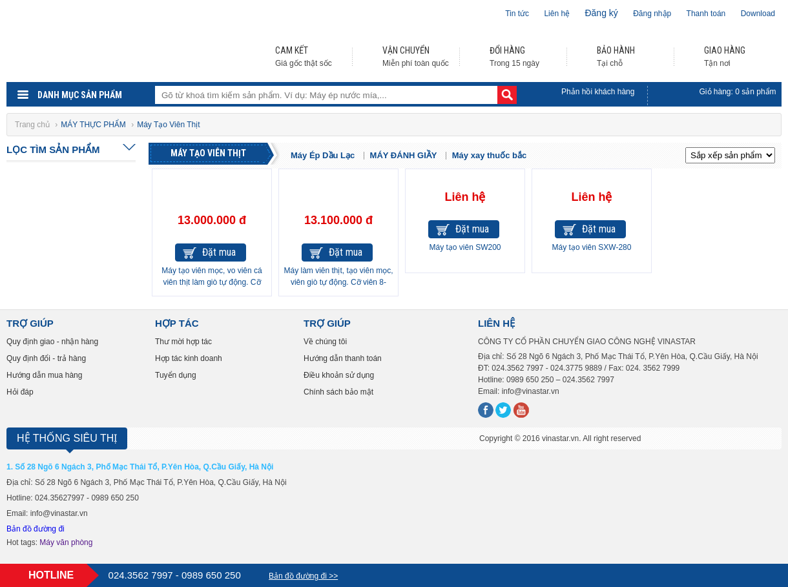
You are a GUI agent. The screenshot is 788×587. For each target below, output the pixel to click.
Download (758, 13)
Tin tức (517, 13)
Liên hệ (557, 13)
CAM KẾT (291, 50)
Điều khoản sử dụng (339, 375)
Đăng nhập (652, 13)
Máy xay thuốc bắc (489, 155)
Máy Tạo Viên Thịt (208, 153)
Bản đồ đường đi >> (303, 576)
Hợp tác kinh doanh (188, 358)
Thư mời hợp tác (183, 341)
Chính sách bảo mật (338, 391)
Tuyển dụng (175, 375)
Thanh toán (706, 13)
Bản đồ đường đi (35, 528)
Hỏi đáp (20, 391)
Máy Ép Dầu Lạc (323, 155)
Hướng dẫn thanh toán (343, 358)
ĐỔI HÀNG (507, 50)
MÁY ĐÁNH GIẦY (403, 155)
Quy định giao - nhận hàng (52, 341)
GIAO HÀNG (724, 50)
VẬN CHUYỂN (406, 50)
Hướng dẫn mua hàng (44, 375)
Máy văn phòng (65, 542)
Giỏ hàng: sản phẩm (738, 91)
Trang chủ (33, 124)
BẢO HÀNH (616, 50)
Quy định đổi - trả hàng (46, 358)
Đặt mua (219, 252)
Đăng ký (601, 13)
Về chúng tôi (325, 341)
